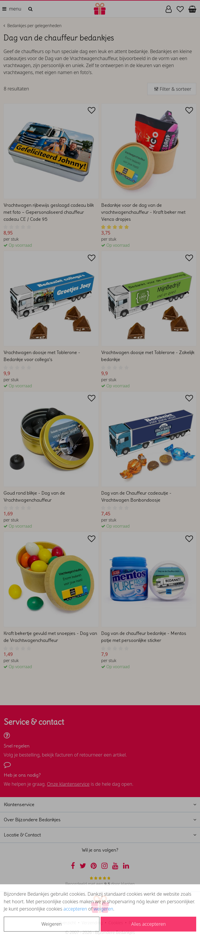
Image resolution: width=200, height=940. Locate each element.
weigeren (103, 909)
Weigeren (51, 924)
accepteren (75, 909)
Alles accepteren (148, 924)
